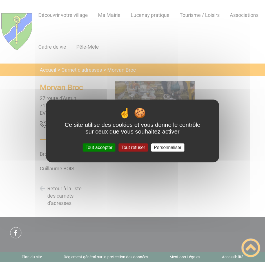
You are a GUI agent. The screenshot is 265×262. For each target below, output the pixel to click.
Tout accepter (99, 147)
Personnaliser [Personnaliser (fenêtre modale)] (168, 147)
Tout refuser (133, 147)
